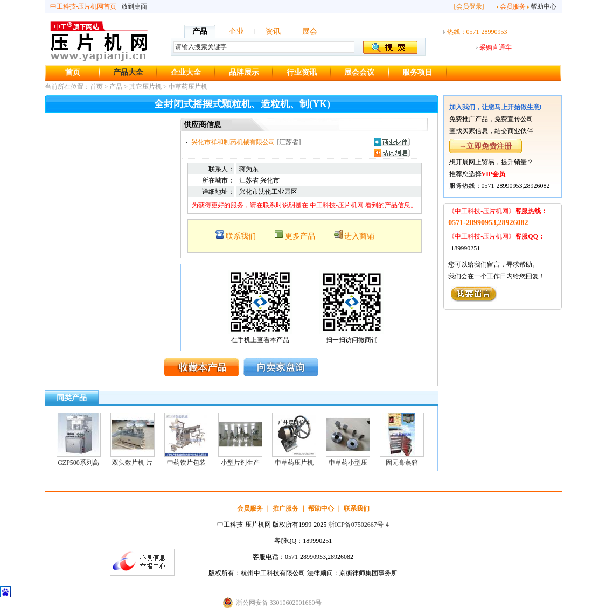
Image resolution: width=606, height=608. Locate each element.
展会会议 (359, 72)
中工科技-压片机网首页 (83, 6)
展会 (309, 31)
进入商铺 (359, 236)
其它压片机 (145, 86)
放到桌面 (134, 6)
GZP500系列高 (78, 462)
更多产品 (300, 236)
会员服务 (513, 6)
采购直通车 (495, 47)
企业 (236, 31)
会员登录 (469, 6)
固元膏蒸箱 (402, 462)
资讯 (273, 31)
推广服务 (285, 508)
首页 (72, 72)
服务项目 (417, 72)
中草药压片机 (188, 86)
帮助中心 (543, 6)
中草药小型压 (348, 462)
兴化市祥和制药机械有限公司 (233, 142)
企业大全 (186, 72)
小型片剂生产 (240, 462)
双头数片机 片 (132, 462)
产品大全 (128, 72)
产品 (199, 31)
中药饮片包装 (186, 462)
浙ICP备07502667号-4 (358, 524)
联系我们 (241, 236)
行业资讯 (302, 72)
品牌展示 (244, 72)
